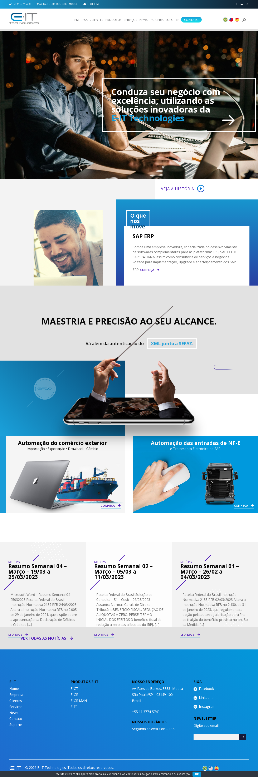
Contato (191, 20)
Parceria (157, 20)
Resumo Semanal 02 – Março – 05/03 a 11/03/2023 (123, 571)
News (143, 20)
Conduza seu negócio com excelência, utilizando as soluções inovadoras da (165, 105)
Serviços (130, 20)
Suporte (172, 20)
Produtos (113, 20)
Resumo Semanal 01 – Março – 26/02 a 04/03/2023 (209, 571)
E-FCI (75, 706)
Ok (197, 774)
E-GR (74, 694)
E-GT (74, 688)
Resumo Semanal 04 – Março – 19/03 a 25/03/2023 (37, 571)
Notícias (14, 562)
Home (14, 688)
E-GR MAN (79, 700)
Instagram (247, 4)
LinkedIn (241, 4)
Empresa (81, 20)
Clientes (96, 20)
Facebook (236, 4)
